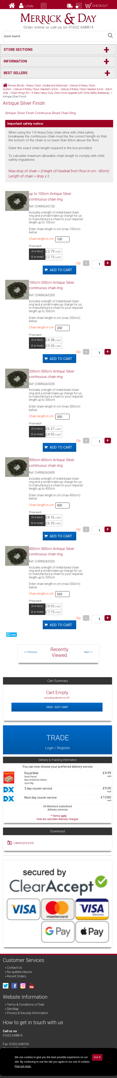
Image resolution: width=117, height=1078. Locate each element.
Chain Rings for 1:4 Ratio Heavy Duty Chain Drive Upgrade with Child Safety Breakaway (60, 92)
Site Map (13, 1009)
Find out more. (23, 1066)
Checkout (100, 6)
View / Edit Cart (57, 707)
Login (29, 6)
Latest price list (24, 843)
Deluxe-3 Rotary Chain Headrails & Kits (36, 89)
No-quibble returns (19, 972)
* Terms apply (57, 817)
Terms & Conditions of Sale (25, 1004)
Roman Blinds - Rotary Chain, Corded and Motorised (37, 85)
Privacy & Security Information (27, 1013)
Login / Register (57, 740)
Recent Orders (16, 976)
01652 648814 (12, 1035)
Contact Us (14, 967)
